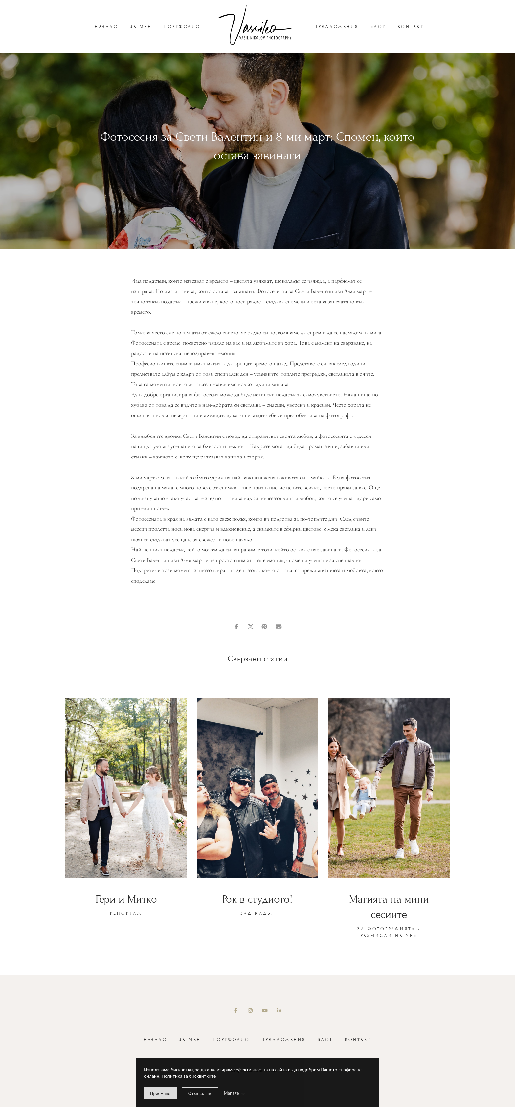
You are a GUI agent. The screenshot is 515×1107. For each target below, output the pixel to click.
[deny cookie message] (200, 1093)
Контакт (411, 26)
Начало (106, 26)
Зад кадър (257, 913)
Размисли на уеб (389, 935)
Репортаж (126, 913)
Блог (378, 26)
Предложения (336, 26)
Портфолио (182, 26)
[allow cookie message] (160, 1093)
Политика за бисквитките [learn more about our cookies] (189, 1076)
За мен (141, 26)
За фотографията (386, 929)
